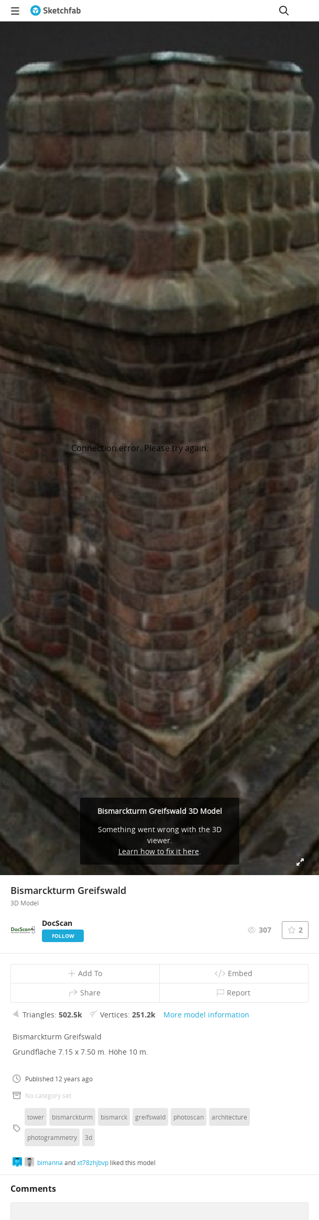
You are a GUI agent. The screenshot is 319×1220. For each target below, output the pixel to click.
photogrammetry (52, 1137)
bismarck (114, 1117)
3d (88, 1137)
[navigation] (15, 10)
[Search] (284, 10)
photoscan (188, 1117)
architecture (229, 1117)
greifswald (150, 1117)
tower (35, 1117)
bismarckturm (72, 1117)
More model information (206, 1015)
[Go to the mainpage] (55, 10)
